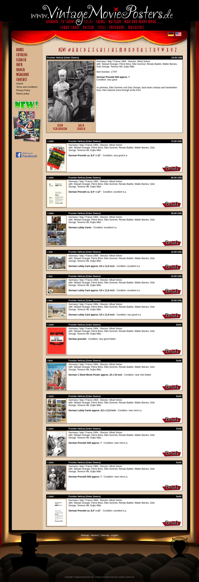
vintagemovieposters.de (84, 577)
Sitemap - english (109, 535)
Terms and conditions (26, 87)
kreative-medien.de (126, 577)
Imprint (19, 83)
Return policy (22, 93)
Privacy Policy (23, 90)
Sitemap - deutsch (90, 535)
